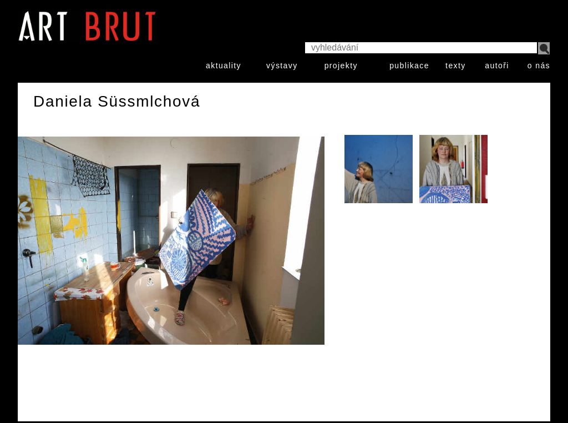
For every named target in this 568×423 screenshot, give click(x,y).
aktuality (223, 65)
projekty (341, 65)
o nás (539, 65)
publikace (409, 65)
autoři (497, 65)
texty (455, 65)
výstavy (281, 65)
